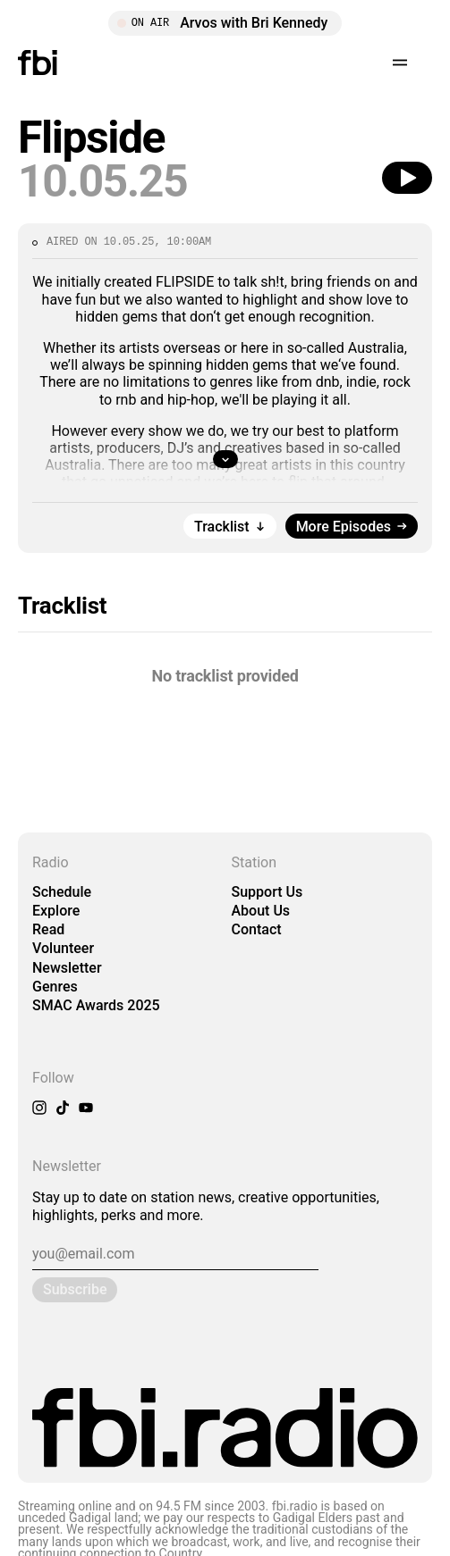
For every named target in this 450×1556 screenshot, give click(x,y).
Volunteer (63, 948)
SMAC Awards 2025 (96, 1005)
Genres (55, 986)
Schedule (61, 892)
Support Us (267, 892)
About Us (261, 910)
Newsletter (67, 968)
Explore (56, 910)
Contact (257, 929)
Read (48, 929)
